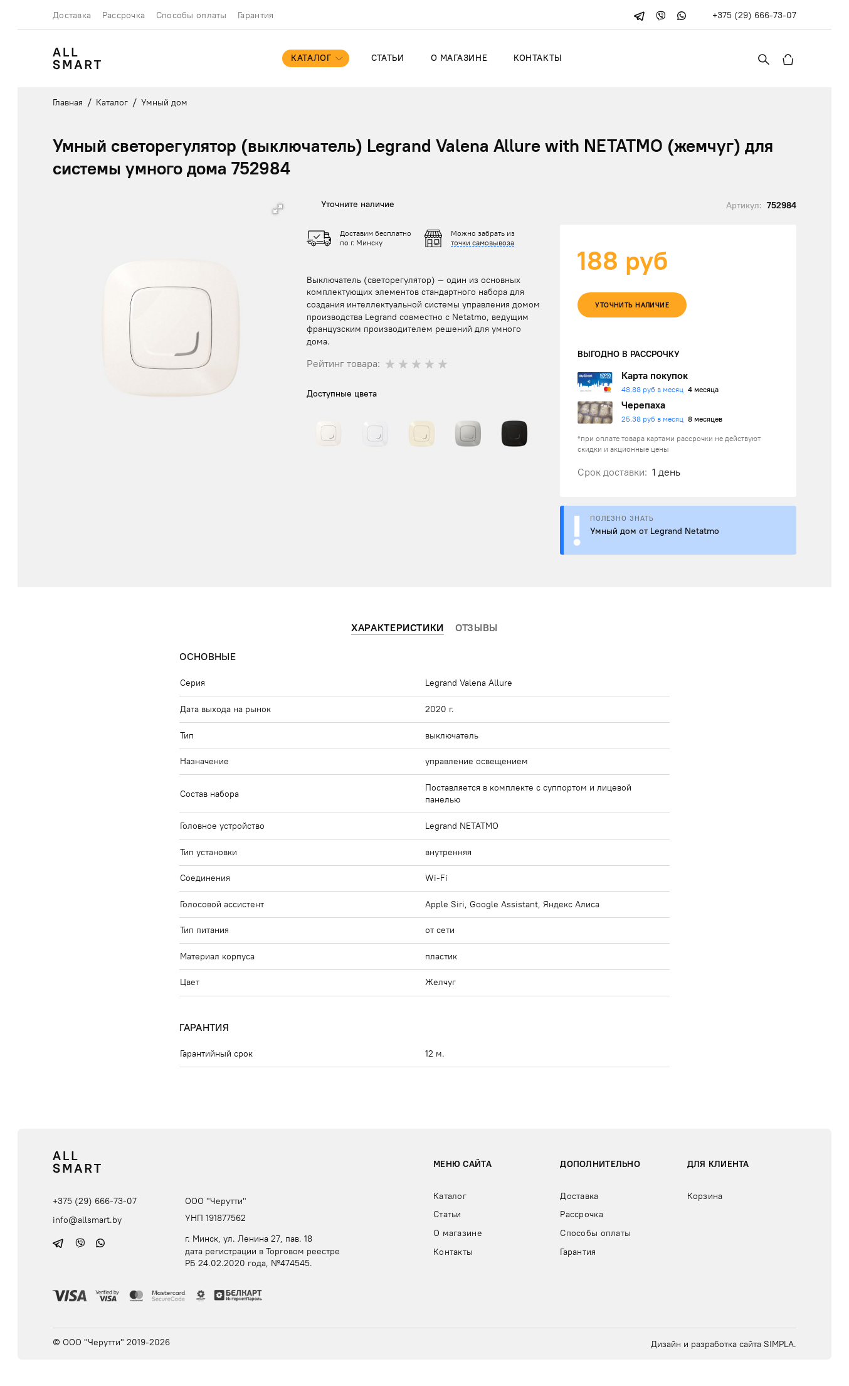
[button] (278, 209)
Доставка (72, 15)
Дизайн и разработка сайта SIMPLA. (723, 1344)
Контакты (538, 57)
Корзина (705, 1196)
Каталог (311, 57)
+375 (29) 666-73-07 (754, 15)
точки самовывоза (482, 242)
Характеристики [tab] (397, 627)
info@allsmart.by (87, 1219)
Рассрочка (123, 15)
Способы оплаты (191, 15)
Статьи (387, 57)
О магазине (459, 57)
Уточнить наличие (632, 305)
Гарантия (255, 15)
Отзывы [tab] (476, 627)
